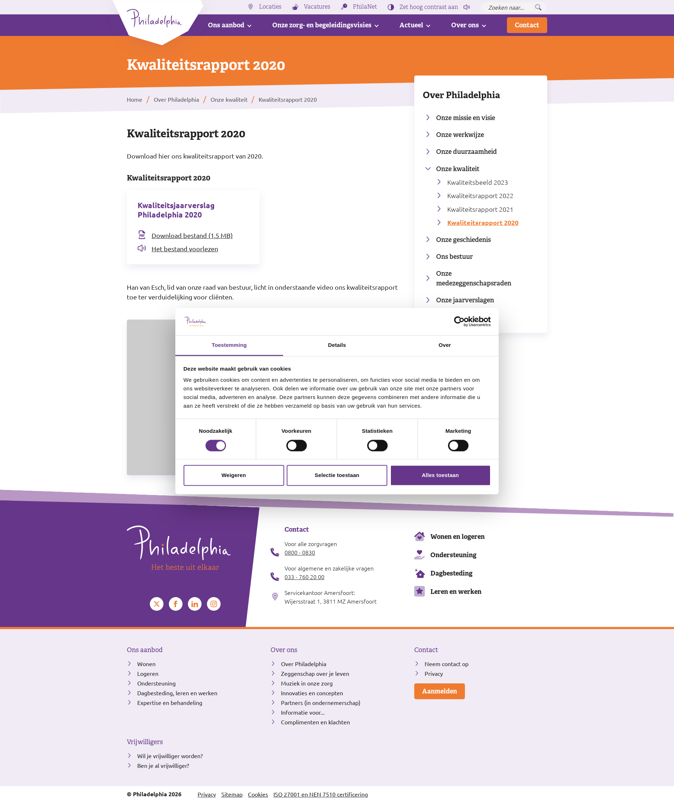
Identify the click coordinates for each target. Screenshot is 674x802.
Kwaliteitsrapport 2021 (480, 209)
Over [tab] (445, 345)
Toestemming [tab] (229, 345)
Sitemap (232, 794)
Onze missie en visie (465, 118)
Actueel (411, 25)
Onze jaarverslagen (465, 300)
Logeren (147, 673)
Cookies (258, 794)
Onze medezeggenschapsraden (473, 278)
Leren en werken (455, 591)
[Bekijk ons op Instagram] (214, 604)
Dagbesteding (451, 573)
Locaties (270, 7)
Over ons (465, 25)
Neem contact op (446, 663)
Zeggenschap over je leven (315, 673)
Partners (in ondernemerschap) (320, 702)
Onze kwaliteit (458, 169)
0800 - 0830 (300, 552)
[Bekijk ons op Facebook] (176, 604)
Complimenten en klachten (315, 721)
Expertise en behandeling (169, 702)
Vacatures (317, 7)
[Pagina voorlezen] (466, 7)
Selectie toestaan (337, 475)
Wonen (146, 663)
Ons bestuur (454, 256)
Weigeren (233, 475)
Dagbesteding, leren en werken (177, 692)
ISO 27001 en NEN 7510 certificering (320, 794)
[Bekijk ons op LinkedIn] (195, 604)
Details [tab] (337, 345)
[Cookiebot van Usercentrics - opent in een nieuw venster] (459, 321)
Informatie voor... (303, 712)
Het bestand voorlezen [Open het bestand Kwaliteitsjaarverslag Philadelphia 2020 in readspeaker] (185, 248)
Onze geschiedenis (463, 239)
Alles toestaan (440, 475)
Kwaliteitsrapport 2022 (480, 195)
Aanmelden (439, 691)
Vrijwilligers (145, 742)
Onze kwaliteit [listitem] (228, 99)
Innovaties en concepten (312, 692)
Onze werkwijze (460, 134)
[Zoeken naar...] (514, 7)
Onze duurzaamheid (466, 151)
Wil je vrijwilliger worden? (170, 755)
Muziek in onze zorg (307, 683)
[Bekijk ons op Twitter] (156, 604)
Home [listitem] (135, 99)
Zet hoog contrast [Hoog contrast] (429, 7)
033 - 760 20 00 (304, 577)
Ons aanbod (226, 25)
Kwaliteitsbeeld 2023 (477, 182)
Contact (527, 25)
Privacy (434, 673)
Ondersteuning (453, 555)
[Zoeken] (538, 7)
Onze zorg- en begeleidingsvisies (321, 25)
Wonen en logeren (457, 536)
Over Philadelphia (461, 95)
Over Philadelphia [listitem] (176, 99)
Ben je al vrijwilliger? (163, 765)
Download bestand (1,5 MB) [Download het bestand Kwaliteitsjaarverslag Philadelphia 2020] (192, 235)
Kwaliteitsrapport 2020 (482, 222)
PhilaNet (365, 7)
